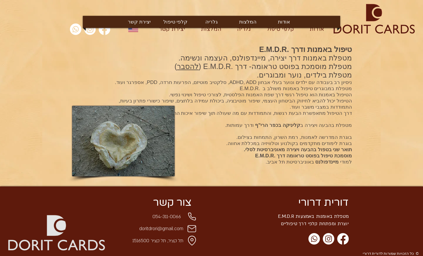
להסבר (188, 66)
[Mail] (192, 229)
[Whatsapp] (75, 29)
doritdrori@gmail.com (161, 228)
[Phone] (192, 217)
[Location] (192, 241)
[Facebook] (343, 239)
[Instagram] (328, 239)
